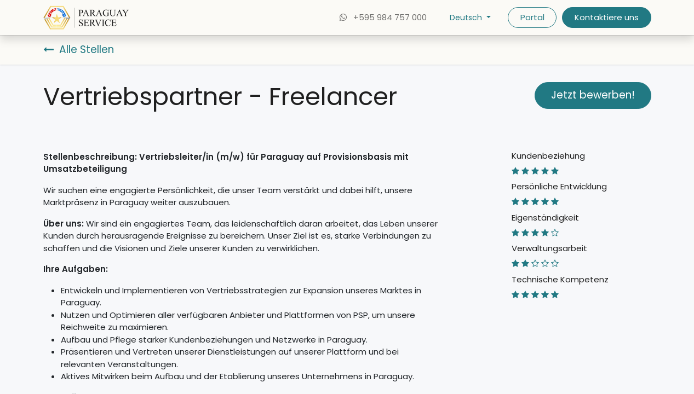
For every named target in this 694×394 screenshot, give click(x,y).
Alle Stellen (78, 49)
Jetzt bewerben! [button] (593, 95)
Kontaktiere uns (607, 17)
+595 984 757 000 (382, 17)
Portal (532, 17)
